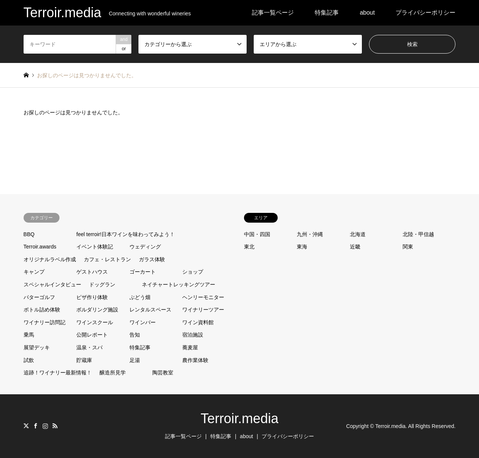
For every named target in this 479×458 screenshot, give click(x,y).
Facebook (35, 425)
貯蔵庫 (84, 360)
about (367, 12)
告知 (134, 335)
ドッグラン (102, 284)
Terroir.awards (40, 247)
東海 (302, 247)
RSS (55, 425)
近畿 (355, 247)
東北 (249, 247)
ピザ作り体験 (92, 297)
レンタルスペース (150, 310)
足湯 (134, 360)
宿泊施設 (192, 335)
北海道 (358, 234)
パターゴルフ (39, 297)
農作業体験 (195, 360)
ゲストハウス (92, 272)
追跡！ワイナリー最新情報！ (58, 373)
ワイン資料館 (198, 322)
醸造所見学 (113, 373)
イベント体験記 (94, 247)
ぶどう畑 (139, 297)
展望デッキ (37, 347)
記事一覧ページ (273, 12)
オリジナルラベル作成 (50, 259)
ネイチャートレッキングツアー (178, 284)
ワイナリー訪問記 (44, 322)
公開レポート (92, 335)
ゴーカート (142, 272)
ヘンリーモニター (203, 297)
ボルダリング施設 (97, 310)
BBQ (29, 234)
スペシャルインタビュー (52, 284)
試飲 (29, 360)
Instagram (45, 425)
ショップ (192, 272)
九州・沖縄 (310, 234)
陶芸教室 (162, 373)
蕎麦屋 (190, 347)
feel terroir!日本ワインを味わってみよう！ (125, 234)
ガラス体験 (152, 259)
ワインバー (142, 322)
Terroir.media (239, 418)
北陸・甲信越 (418, 234)
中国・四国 (257, 234)
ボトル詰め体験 (42, 310)
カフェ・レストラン (107, 259)
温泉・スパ (89, 347)
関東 (408, 247)
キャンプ (34, 272)
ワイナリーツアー (203, 310)
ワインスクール (94, 322)
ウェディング (145, 247)
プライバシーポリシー (425, 12)
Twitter (26, 425)
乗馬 (29, 335)
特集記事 (327, 12)
